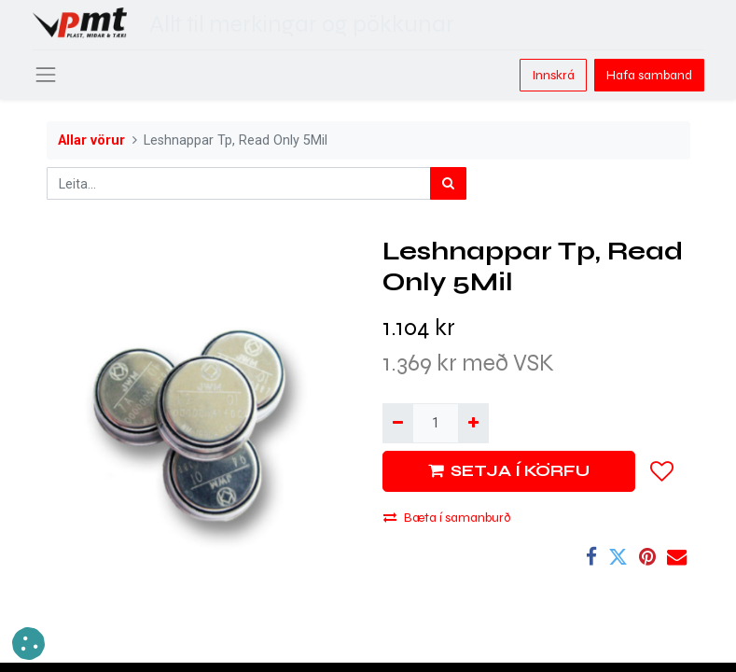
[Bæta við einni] (473, 423)
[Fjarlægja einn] (397, 423)
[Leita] (448, 183)
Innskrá (553, 75)
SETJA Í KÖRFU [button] (509, 471)
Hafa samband (649, 75)
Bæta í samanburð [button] (447, 517)
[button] (662, 471)
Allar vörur (91, 140)
